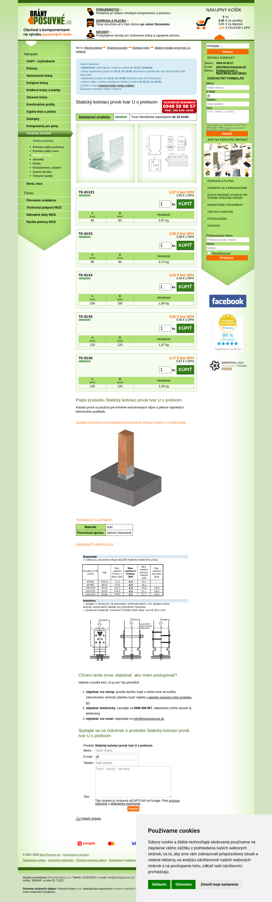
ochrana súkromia (233, 127)
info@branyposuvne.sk (149, 719)
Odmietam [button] (183, 884)
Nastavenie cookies (34, 866)
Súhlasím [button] (159, 884)
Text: (209, 108)
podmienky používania (125, 809)
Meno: (210, 83)
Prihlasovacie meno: (219, 235)
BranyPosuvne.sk (50, 860)
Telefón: (211, 100)
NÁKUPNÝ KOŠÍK (224, 9)
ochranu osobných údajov (128, 894)
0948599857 (89, 883)
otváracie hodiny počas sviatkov (116, 85)
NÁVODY (102, 32)
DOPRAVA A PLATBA (111, 21)
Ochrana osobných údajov (91, 866)
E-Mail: (211, 91)
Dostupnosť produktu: (95, 117)
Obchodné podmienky (61, 866)
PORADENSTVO (107, 9)
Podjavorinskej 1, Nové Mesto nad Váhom (231, 72)
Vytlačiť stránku (91, 824)
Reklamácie (116, 866)
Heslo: (210, 244)
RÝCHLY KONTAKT (221, 58)
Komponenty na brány (76, 860)
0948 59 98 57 (224, 63)
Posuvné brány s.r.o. (60, 883)
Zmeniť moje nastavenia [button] (219, 884)
